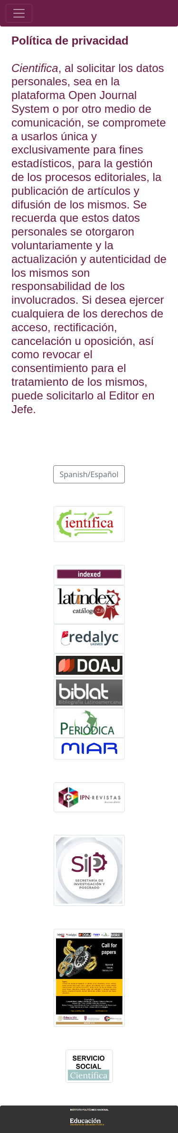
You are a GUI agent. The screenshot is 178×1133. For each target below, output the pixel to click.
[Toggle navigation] (19, 13)
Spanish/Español (88, 474)
